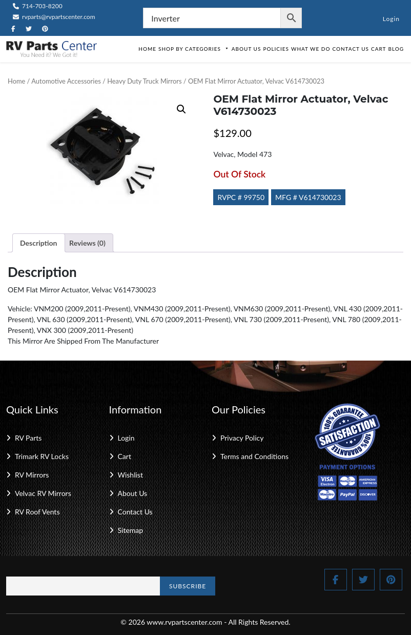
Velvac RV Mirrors (43, 493)
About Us (246, 49)
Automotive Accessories (65, 81)
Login (391, 19)
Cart (378, 49)
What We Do (310, 49)
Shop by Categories (194, 49)
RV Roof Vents (37, 511)
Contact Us (350, 49)
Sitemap (130, 530)
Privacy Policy (241, 437)
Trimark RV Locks (42, 456)
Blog (396, 49)
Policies (276, 49)
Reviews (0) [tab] (87, 243)
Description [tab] (38, 243)
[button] (181, 109)
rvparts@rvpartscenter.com (54, 17)
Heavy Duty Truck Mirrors (144, 81)
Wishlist (130, 474)
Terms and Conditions (254, 456)
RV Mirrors (32, 474)
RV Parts (28, 437)
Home (147, 49)
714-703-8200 (38, 6)
